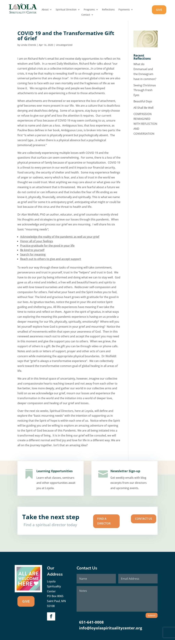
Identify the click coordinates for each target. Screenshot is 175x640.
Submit (151, 615)
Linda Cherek (28, 44)
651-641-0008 (91, 622)
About (45, 9)
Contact (85, 15)
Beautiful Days (142, 101)
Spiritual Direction (66, 9)
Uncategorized (64, 44)
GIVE (159, 10)
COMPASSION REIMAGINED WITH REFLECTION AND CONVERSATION (145, 124)
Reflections (108, 9)
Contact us (119, 519)
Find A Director (96, 520)
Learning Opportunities (54, 475)
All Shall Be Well (143, 108)
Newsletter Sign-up (125, 475)
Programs (89, 9)
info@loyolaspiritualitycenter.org (110, 627)
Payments (124, 9)
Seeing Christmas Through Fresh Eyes (144, 90)
